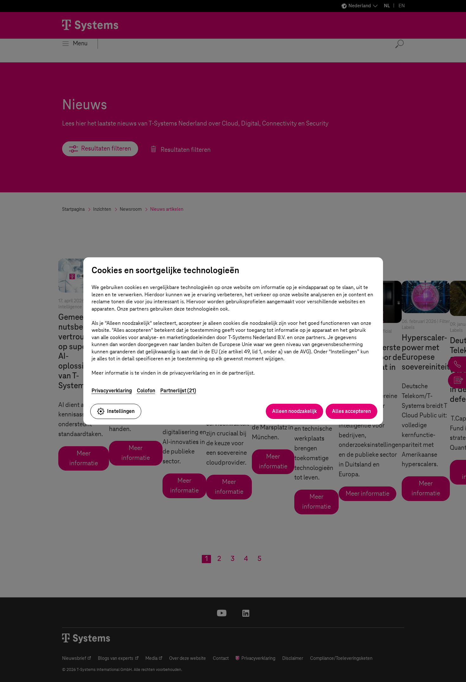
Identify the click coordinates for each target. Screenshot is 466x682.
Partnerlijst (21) (178, 390)
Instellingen (116, 411)
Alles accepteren (351, 411)
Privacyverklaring (112, 390)
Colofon (146, 390)
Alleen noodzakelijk (294, 411)
